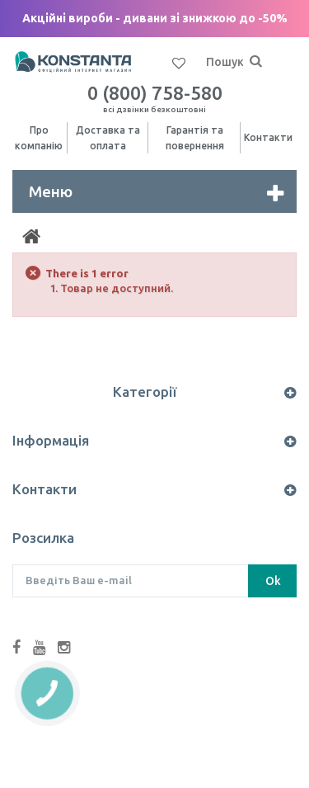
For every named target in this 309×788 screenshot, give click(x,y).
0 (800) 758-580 (154, 98)
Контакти (268, 137)
